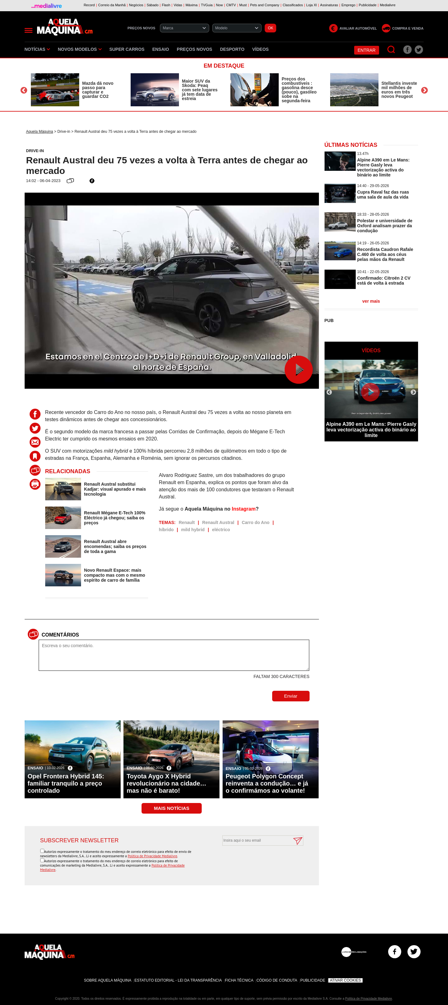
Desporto (232, 49)
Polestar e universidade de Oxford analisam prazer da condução (384, 225)
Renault (187, 522)
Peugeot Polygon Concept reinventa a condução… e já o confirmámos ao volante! (267, 783)
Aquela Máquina (39, 131)
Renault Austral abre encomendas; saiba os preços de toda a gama (115, 546)
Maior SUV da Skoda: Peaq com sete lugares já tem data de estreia (200, 90)
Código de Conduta (277, 980)
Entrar (367, 50)
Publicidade (312, 980)
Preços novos (194, 49)
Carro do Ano (255, 522)
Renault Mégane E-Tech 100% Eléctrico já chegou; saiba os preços (115, 517)
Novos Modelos (79, 49)
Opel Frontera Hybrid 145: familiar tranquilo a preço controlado (66, 783)
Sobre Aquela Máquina (107, 980)
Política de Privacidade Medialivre (152, 856)
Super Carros (127, 49)
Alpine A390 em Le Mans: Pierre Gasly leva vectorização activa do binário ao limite (383, 167)
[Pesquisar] (391, 49)
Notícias (37, 49)
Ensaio (160, 49)
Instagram (243, 509)
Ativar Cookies (345, 980)
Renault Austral (218, 522)
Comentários (60, 634)
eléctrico (221, 529)
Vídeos (260, 49)
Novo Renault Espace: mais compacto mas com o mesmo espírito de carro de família (114, 575)
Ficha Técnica (239, 980)
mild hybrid (193, 529)
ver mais (371, 301)
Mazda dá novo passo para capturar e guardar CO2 (97, 90)
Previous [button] (24, 90)
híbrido (166, 529)
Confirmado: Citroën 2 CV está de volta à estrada (384, 281)
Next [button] (424, 90)
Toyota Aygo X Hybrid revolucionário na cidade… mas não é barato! (166, 783)
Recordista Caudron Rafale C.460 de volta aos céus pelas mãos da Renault (385, 254)
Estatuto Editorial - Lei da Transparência (178, 980)
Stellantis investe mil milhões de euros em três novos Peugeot (399, 90)
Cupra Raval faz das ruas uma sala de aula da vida (383, 195)
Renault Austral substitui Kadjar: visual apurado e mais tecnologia (115, 489)
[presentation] (255, 861)
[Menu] (28, 30)
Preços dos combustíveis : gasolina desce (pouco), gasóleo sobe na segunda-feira (299, 89)
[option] (74, 89)
